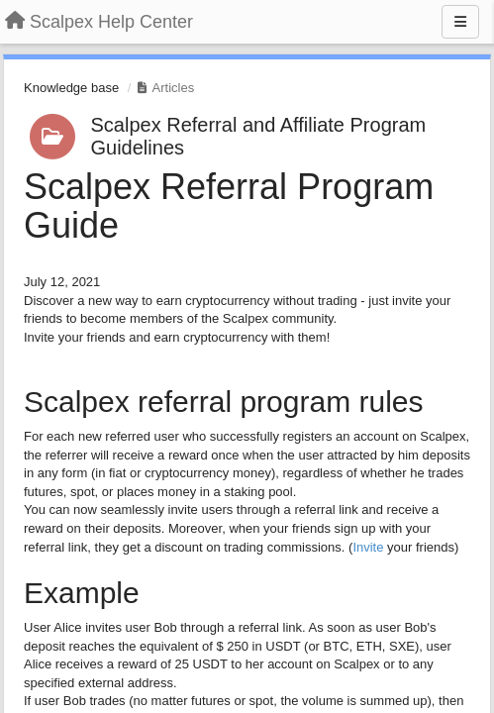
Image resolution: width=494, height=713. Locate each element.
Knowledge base (71, 87)
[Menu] (460, 22)
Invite (367, 547)
